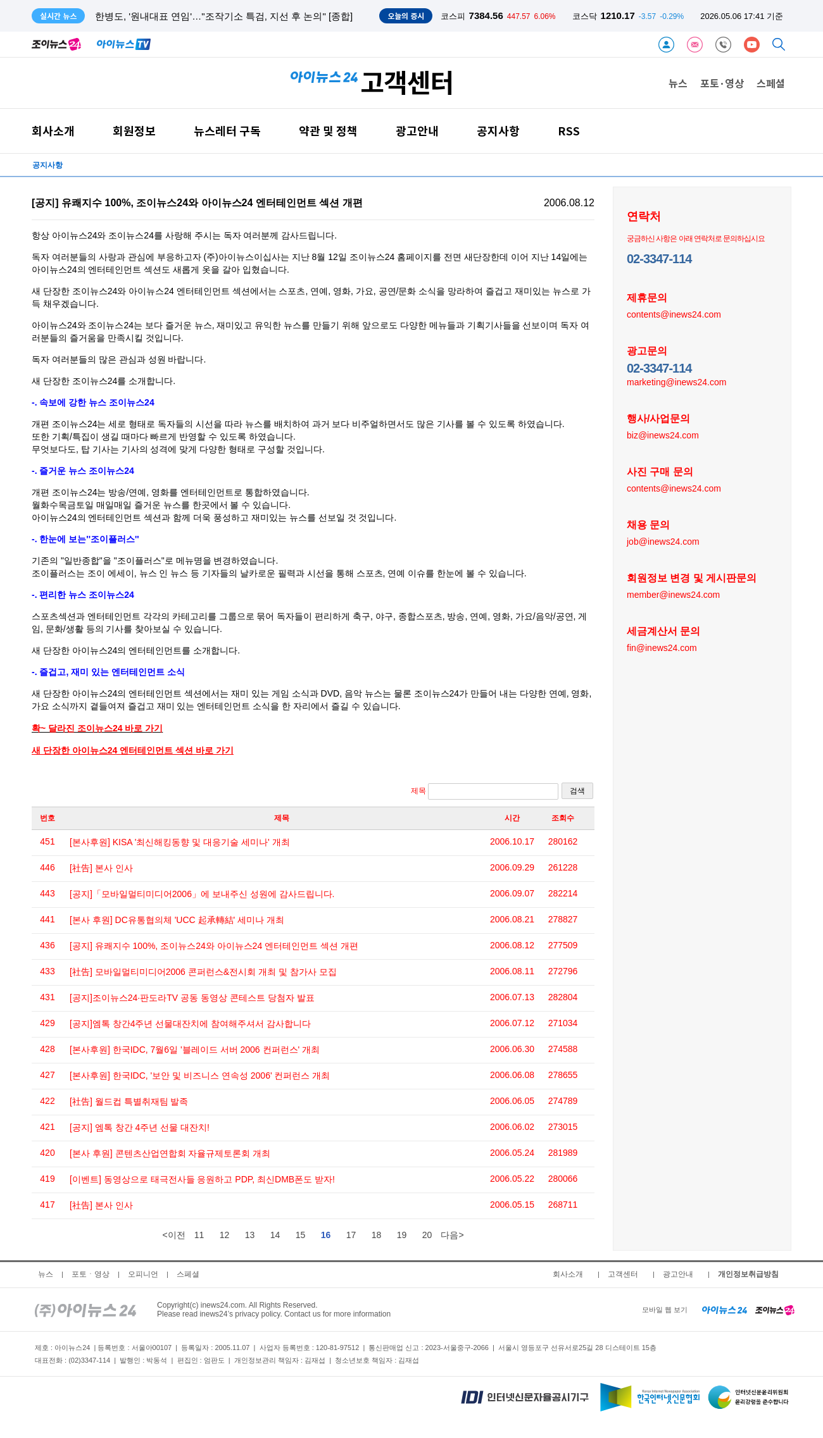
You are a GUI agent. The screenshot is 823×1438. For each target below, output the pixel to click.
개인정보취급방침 (748, 1274)
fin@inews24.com (662, 647)
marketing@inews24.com (676, 381)
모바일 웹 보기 (665, 1309)
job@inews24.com (663, 541)
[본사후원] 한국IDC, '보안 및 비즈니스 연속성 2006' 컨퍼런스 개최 (200, 1075)
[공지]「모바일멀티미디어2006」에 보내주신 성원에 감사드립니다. (202, 894)
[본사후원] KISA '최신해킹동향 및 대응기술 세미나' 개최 (180, 842)
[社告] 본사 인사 (101, 868)
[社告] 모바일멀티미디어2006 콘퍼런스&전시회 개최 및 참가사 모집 (203, 972)
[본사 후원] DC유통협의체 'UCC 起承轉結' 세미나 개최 (177, 920)
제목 (484, 791)
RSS (569, 130)
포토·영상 (722, 82)
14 (275, 1235)
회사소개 (53, 130)
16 (326, 1235)
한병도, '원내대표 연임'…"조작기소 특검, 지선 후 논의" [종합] (224, 16)
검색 (577, 790)
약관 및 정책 (328, 130)
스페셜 (771, 82)
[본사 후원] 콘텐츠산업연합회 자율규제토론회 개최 (170, 1153)
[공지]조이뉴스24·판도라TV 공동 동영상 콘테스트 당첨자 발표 (192, 998)
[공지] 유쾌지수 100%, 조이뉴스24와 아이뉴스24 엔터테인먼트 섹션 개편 (214, 946)
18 (377, 1235)
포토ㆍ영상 (91, 1274)
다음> (452, 1235)
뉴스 (678, 82)
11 (199, 1235)
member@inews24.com (673, 594)
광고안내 (417, 130)
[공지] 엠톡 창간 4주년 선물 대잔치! (140, 1127)
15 (301, 1235)
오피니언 (143, 1274)
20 (427, 1235)
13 (250, 1235)
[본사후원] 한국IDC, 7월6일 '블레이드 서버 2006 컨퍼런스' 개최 (195, 1049)
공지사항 (498, 130)
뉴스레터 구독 (227, 130)
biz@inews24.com (663, 435)
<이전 (173, 1235)
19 (402, 1235)
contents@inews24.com (674, 314)
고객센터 (623, 1274)
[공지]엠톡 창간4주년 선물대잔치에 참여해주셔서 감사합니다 (190, 1024)
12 (225, 1235)
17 (351, 1235)
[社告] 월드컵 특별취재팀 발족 (129, 1101)
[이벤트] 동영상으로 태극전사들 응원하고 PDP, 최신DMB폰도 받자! (202, 1179)
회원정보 (134, 130)
